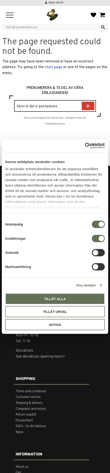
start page (53, 67)
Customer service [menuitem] (28, 397)
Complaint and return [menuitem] (31, 409)
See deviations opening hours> (40, 356)
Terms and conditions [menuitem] (31, 391)
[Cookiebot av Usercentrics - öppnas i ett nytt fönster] (85, 146)
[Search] (103, 27)
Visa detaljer (86, 285)
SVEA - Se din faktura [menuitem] (31, 426)
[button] (10, 15)
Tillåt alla (55, 299)
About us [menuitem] (22, 467)
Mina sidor (56, 3)
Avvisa (55, 324)
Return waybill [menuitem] (26, 415)
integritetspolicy (55, 123)
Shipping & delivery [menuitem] (29, 403)
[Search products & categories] (52, 27)
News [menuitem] (19, 432)
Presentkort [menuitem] (24, 420)
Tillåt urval (55, 312)
